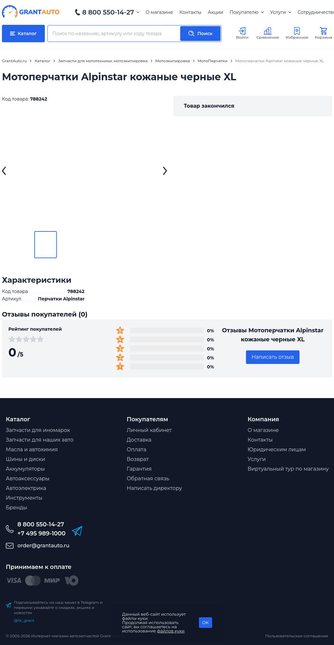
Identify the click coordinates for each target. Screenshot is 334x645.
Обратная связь (148, 478)
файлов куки (171, 630)
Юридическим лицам (277, 449)
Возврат (138, 459)
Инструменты (24, 498)
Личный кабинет (149, 430)
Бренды (16, 507)
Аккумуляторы (25, 469)
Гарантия (139, 469)
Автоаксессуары (27, 478)
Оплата (136, 449)
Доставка (139, 440)
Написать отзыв (272, 357)
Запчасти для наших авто (40, 440)
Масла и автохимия (32, 449)
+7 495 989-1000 (41, 533)
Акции (215, 12)
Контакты (190, 12)
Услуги (280, 12)
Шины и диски (25, 459)
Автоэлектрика (26, 488)
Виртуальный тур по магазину (288, 469)
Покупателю (246, 12)
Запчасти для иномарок (38, 430)
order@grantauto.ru (43, 545)
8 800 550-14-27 (108, 12)
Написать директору (154, 488)
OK (205, 622)
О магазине (159, 12)
